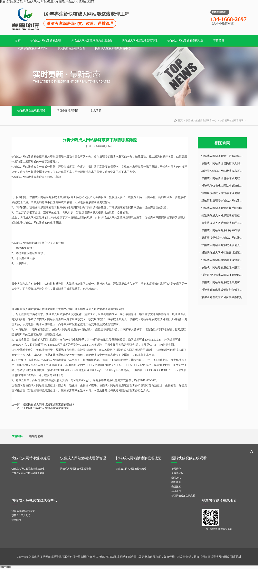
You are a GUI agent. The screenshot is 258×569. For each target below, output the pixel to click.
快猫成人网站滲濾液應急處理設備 (91, 40)
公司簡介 (176, 468)
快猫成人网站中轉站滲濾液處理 (28, 473)
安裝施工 (176, 486)
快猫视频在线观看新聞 (31, 110)
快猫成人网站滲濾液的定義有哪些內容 (224, 230)
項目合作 (176, 491)
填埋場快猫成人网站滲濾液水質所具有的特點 (228, 170)
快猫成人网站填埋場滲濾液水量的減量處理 (227, 260)
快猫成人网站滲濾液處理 (46, 40)
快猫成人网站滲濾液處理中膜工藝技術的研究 (228, 267)
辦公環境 (176, 482)
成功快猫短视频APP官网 (33, 48)
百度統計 (235, 556)
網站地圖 (5, 567)
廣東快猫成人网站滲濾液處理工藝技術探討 (227, 222)
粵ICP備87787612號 (105, 556)
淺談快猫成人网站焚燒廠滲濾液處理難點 (226, 252)
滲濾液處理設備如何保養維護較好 (222, 297)
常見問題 (95, 110)
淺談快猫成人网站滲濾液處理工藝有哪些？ (49, 404)
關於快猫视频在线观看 (71, 48)
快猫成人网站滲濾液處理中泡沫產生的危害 (227, 282)
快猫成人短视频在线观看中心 (113, 48)
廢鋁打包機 (36, 436)
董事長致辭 (177, 473)
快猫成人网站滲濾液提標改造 (185, 40)
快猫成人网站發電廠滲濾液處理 (28, 468)
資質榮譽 (218, 40)
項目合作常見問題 (68, 110)
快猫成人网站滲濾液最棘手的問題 (222, 208)
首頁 (18, 40)
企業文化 (176, 477)
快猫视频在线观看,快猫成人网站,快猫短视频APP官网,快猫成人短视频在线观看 (47, 1)
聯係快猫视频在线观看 (183, 495)
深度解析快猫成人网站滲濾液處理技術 (46, 408)
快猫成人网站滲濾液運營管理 (140, 40)
